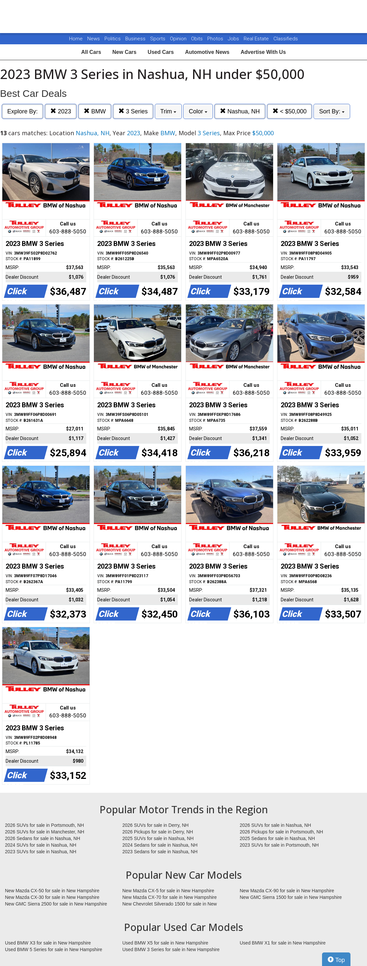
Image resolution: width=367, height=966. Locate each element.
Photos (215, 39)
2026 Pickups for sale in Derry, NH (157, 831)
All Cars (91, 52)
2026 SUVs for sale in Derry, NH (155, 825)
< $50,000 (289, 111)
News (93, 39)
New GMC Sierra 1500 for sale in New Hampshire (291, 897)
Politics (112, 39)
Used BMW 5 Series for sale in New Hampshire (53, 949)
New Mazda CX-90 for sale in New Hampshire (287, 890)
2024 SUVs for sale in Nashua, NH (40, 845)
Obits (197, 39)
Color (198, 111)
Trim (168, 111)
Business (136, 39)
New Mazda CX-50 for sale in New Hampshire (52, 890)
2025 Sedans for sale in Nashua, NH (277, 838)
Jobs (234, 39)
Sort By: (332, 111)
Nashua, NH (240, 111)
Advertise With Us (263, 52)
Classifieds (285, 39)
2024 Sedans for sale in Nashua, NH (159, 845)
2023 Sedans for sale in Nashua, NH (159, 851)
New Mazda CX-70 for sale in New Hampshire (169, 897)
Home (76, 39)
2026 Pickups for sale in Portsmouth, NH (281, 831)
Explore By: (22, 111)
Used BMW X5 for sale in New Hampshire (165, 943)
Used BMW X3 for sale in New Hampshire (48, 943)
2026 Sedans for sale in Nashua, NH (42, 838)
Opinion (179, 39)
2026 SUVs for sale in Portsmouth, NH (44, 825)
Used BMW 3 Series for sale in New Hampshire (171, 949)
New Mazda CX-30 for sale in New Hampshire (52, 897)
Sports (158, 39)
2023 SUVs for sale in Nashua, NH (40, 851)
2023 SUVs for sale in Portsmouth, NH (279, 845)
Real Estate (257, 39)
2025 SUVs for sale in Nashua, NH (158, 838)
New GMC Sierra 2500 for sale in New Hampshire (56, 903)
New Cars (124, 52)
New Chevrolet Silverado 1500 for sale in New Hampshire (169, 904)
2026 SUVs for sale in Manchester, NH (44, 831)
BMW (95, 111)
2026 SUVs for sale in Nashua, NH (275, 825)
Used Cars (161, 52)
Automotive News (207, 52)
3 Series (133, 111)
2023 (60, 111)
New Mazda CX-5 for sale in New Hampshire (168, 890)
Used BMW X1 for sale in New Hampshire (283, 943)
